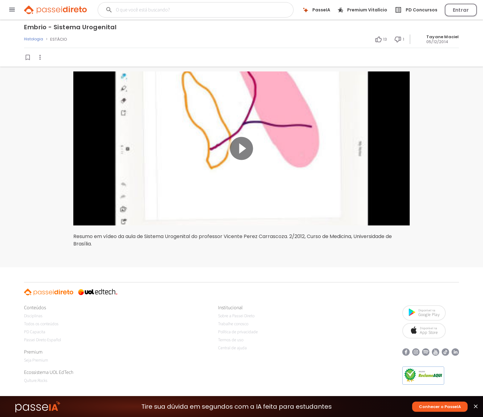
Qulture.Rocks (35, 381)
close (476, 407)
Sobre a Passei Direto (236, 316)
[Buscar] (185, 10)
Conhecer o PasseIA (440, 407)
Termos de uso (230, 340)
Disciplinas (33, 316)
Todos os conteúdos (41, 324)
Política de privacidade (238, 332)
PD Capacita (34, 332)
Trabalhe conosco (233, 324)
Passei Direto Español (42, 340)
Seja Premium (36, 360)
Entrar (461, 10)
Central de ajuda (232, 348)
